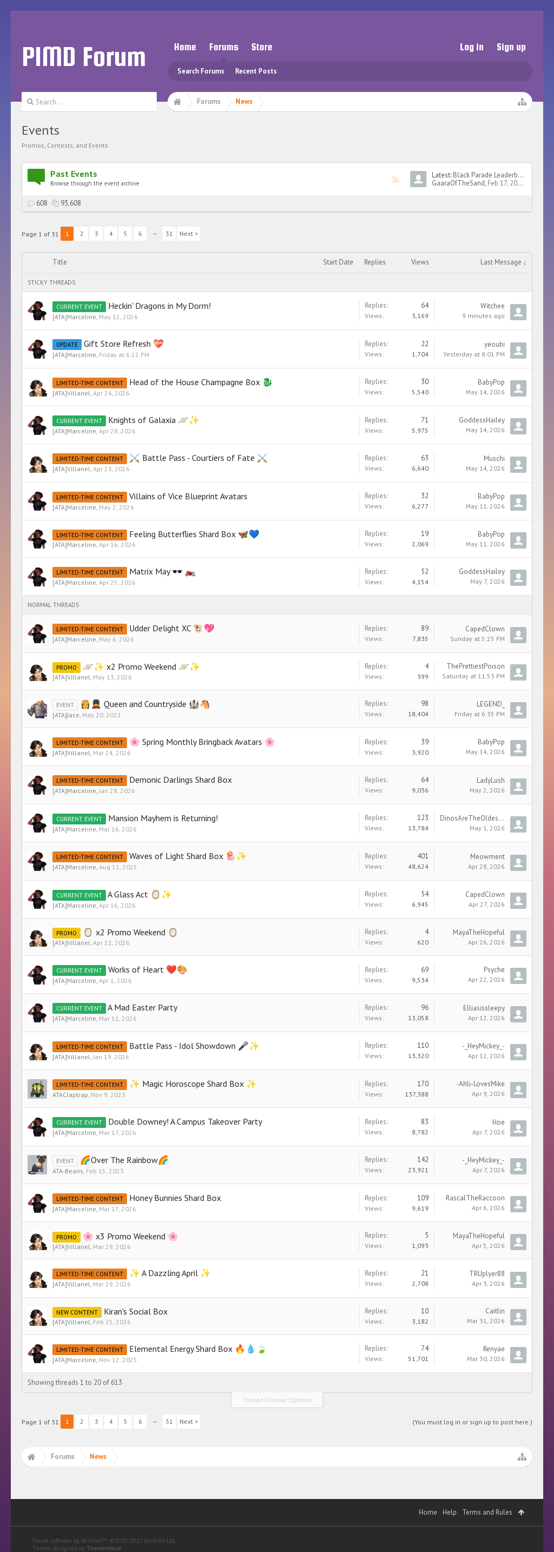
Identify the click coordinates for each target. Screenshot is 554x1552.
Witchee (492, 306)
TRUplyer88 (487, 1273)
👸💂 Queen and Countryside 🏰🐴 (145, 703)
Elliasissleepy (484, 1008)
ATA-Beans (67, 1171)
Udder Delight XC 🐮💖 (172, 628)
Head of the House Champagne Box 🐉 (201, 382)
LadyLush (491, 780)
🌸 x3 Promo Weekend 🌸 (130, 1236)
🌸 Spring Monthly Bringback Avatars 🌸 (202, 741)
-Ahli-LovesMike (480, 1083)
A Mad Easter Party (142, 1007)
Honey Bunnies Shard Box (175, 1197)
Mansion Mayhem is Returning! (163, 818)
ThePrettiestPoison (475, 666)
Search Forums (200, 71)
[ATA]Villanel (71, 393)
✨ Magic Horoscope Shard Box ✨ (193, 1083)
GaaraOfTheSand (458, 183)
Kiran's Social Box (136, 1311)
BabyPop (491, 382)
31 (169, 233)
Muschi (494, 458)
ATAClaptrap (70, 1095)
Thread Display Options (277, 1400)
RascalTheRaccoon (475, 1198)
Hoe (498, 1122)
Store (261, 46)
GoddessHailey (482, 420)
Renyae (494, 1348)
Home (185, 46)
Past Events (73, 173)
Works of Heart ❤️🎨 (148, 969)
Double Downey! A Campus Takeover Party (185, 1121)
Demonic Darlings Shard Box (180, 779)
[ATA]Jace (65, 715)
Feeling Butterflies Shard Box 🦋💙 (194, 534)
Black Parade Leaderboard (492, 175)
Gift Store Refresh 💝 (124, 343)
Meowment (487, 856)
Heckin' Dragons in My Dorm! (159, 305)
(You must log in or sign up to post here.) (472, 1422)
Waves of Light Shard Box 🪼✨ (188, 855)
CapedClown (485, 628)
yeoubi (494, 344)
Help (450, 1512)
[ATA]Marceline (74, 317)
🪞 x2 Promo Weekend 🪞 (130, 932)
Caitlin (495, 1311)
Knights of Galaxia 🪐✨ (153, 419)
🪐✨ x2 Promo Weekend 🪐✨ (141, 666)
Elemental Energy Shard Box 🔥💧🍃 (198, 1348)
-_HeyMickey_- (483, 1046)
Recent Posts (256, 71)
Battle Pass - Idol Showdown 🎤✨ (194, 1045)
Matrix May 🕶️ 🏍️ (162, 571)
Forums (223, 46)
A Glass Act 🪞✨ (140, 894)
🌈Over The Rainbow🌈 (124, 1159)
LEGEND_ (491, 704)
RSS (395, 179)
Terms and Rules (487, 1512)
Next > (188, 233)
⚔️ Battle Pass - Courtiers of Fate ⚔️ (198, 457)
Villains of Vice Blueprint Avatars (188, 496)
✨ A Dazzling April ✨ (170, 1272)
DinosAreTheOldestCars (472, 818)
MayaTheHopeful (479, 932)
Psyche (494, 969)
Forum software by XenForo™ (104, 1540)
